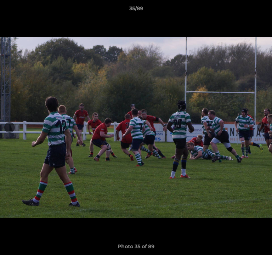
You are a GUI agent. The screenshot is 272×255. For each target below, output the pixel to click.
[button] (263, 10)
